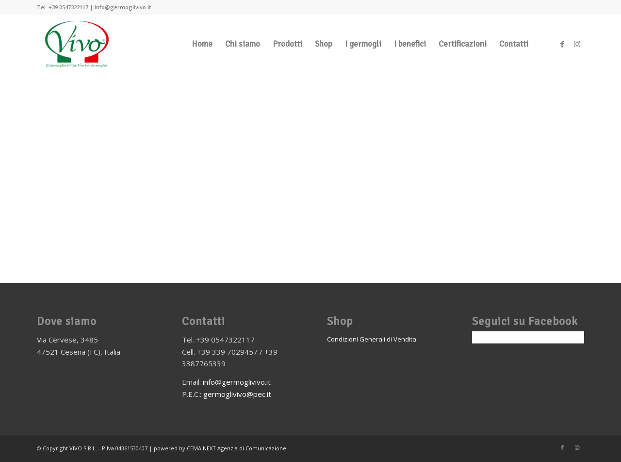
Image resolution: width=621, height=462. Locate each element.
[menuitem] (202, 44)
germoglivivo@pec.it (237, 394)
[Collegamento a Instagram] (577, 43)
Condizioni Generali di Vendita (371, 339)
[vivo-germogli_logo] (77, 44)
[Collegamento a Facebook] (562, 43)
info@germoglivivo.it (237, 382)
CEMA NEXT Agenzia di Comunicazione (236, 448)
